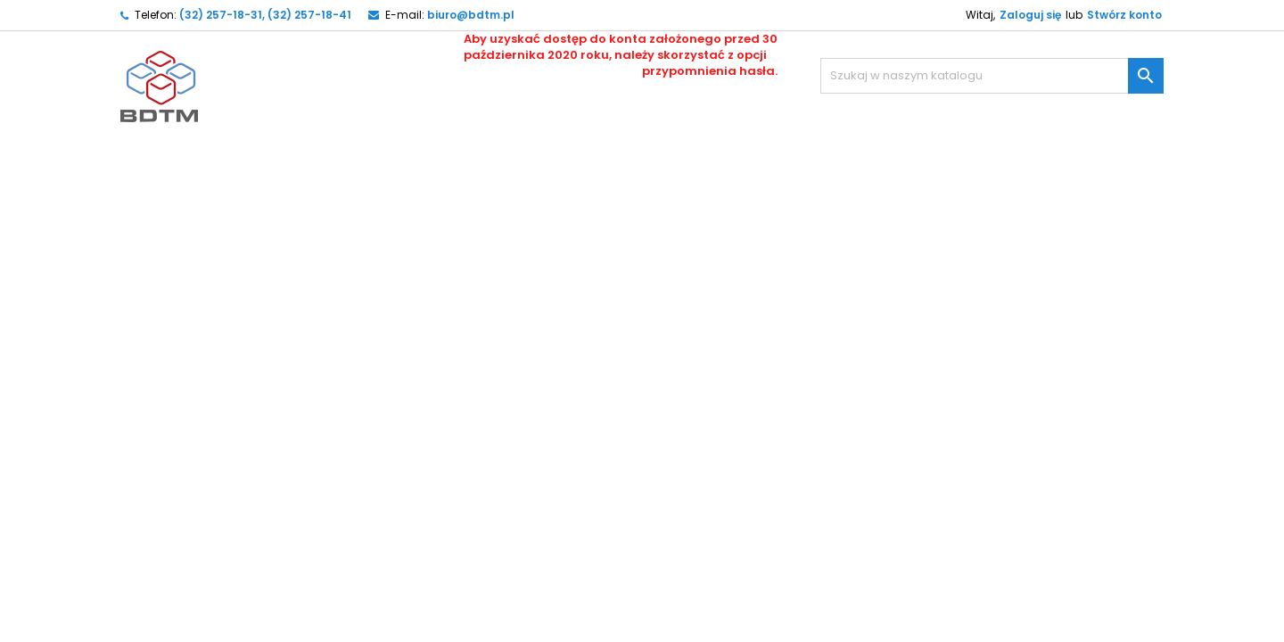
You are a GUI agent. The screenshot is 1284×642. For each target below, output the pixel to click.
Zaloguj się (1030, 14)
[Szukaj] (992, 76)
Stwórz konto (1124, 14)
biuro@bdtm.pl (470, 14)
